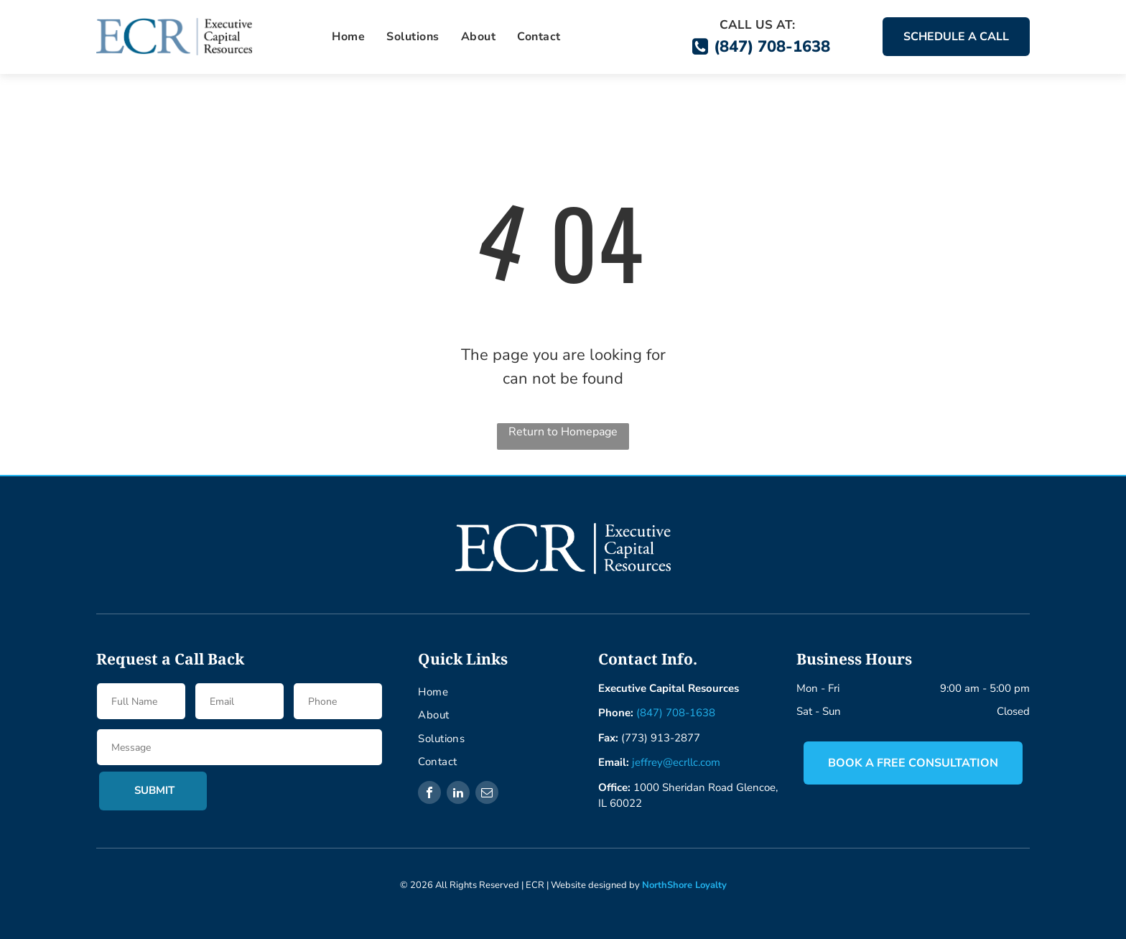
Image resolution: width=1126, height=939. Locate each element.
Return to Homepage (563, 432)
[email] (486, 794)
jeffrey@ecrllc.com (676, 762)
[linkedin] (458, 794)
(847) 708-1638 (675, 713)
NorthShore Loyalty (684, 885)
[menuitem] (348, 36)
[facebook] (429, 794)
